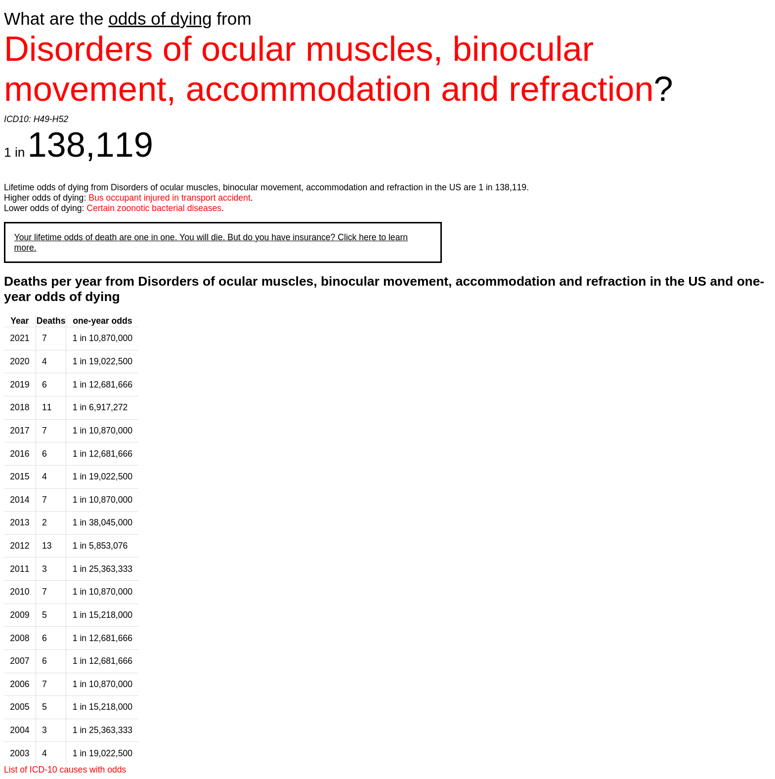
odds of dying (160, 18)
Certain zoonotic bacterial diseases (153, 208)
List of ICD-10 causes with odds (65, 770)
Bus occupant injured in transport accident (169, 198)
